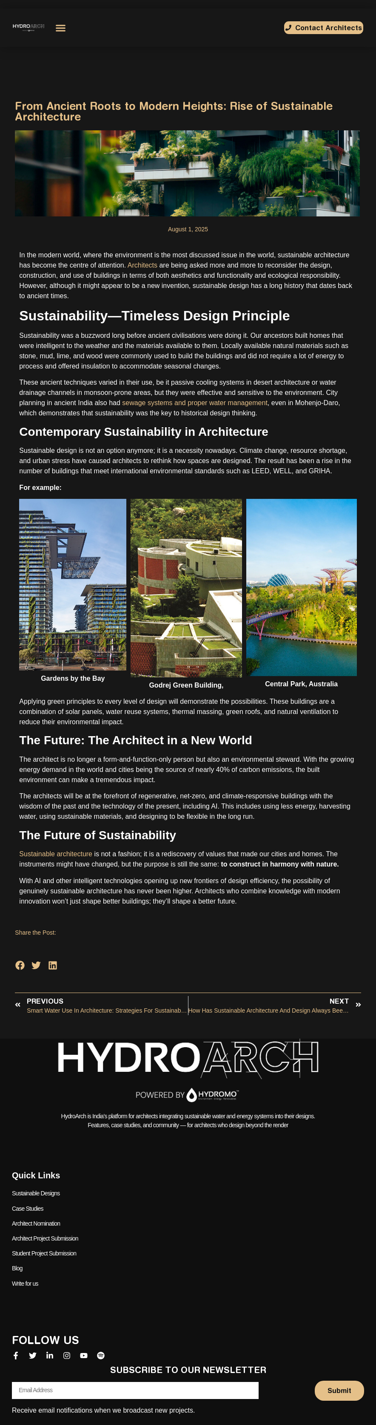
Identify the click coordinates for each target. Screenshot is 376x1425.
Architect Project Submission (45, 1238)
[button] (61, 28)
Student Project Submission (44, 1252)
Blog (17, 1267)
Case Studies (27, 1208)
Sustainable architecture (55, 854)
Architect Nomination (36, 1223)
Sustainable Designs (36, 1193)
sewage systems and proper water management (195, 402)
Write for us (25, 1282)
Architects (142, 265)
